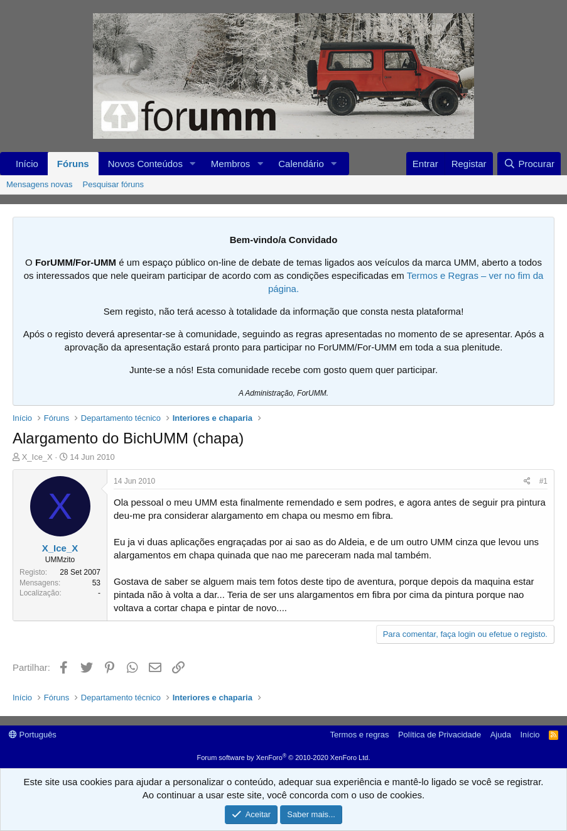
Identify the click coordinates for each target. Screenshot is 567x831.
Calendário (301, 163)
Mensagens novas (39, 184)
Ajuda (500, 734)
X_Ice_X (37, 457)
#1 (543, 481)
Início (27, 163)
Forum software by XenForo (283, 757)
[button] (193, 163)
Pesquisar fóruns (113, 184)
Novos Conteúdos (145, 163)
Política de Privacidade (439, 734)
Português (33, 734)
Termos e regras (359, 734)
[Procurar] (529, 163)
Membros (231, 163)
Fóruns (73, 163)
